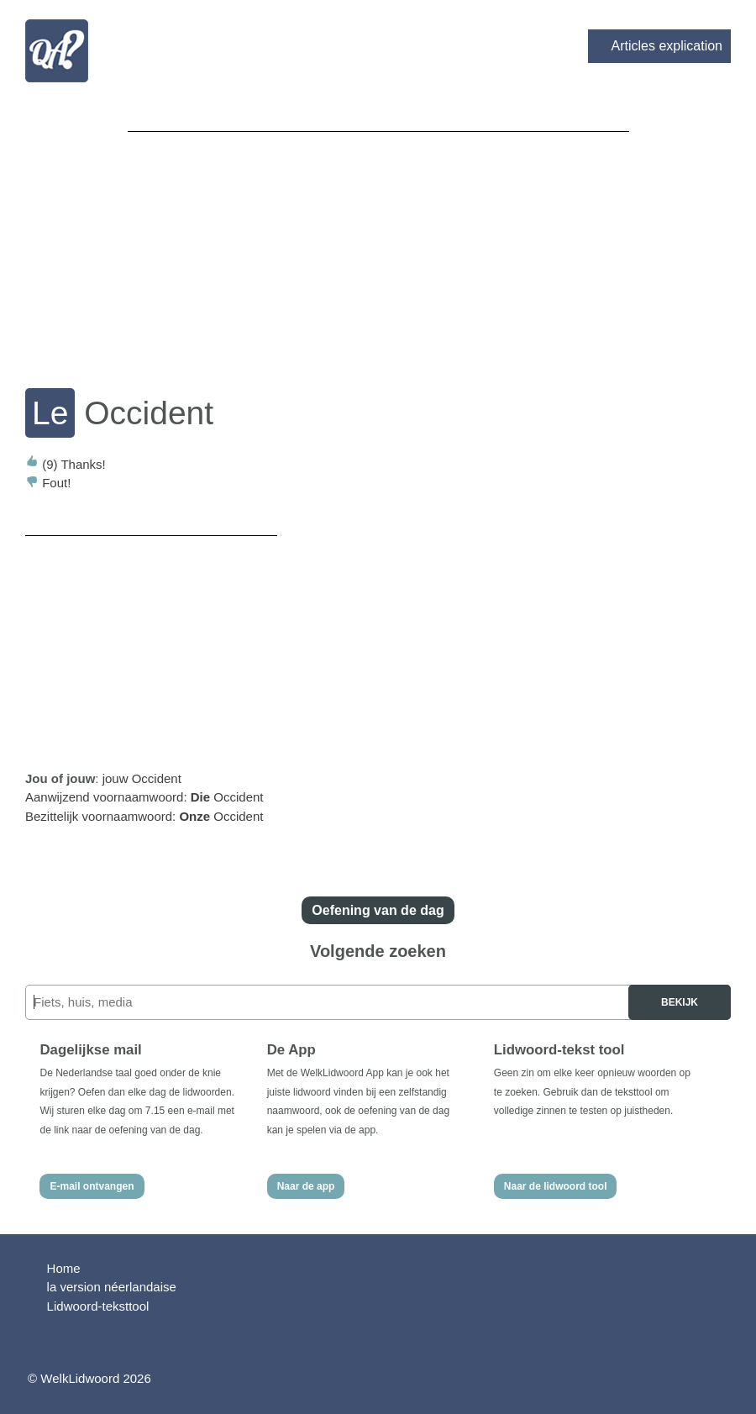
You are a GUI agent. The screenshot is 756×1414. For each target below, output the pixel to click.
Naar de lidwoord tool (555, 1186)
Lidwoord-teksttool (98, 1306)
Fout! (48, 483)
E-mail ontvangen (92, 1186)
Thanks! (65, 464)
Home (64, 1268)
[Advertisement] (378, 248)
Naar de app (306, 1186)
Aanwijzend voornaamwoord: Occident (144, 797)
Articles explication (667, 46)
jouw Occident (141, 778)
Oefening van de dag (378, 910)
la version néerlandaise (111, 1287)
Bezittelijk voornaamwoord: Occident (144, 816)
